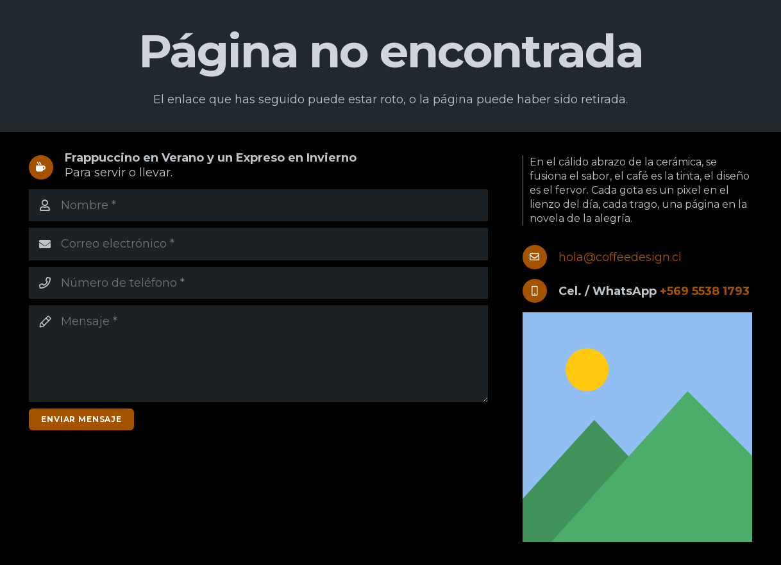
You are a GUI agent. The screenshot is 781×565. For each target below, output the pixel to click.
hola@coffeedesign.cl (620, 257)
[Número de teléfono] (258, 283)
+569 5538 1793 (705, 291)
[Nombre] (258, 205)
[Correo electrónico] (258, 244)
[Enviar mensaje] (81, 419)
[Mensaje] (258, 353)
